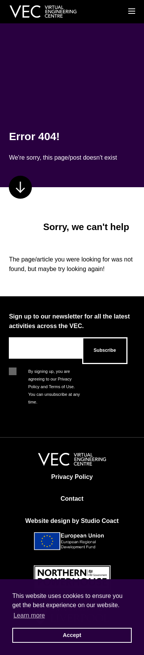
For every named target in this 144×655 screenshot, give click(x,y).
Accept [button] (72, 635)
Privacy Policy (72, 477)
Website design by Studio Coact (72, 521)
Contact (72, 498)
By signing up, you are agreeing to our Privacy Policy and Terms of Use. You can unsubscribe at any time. (54, 372)
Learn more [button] (29, 615)
